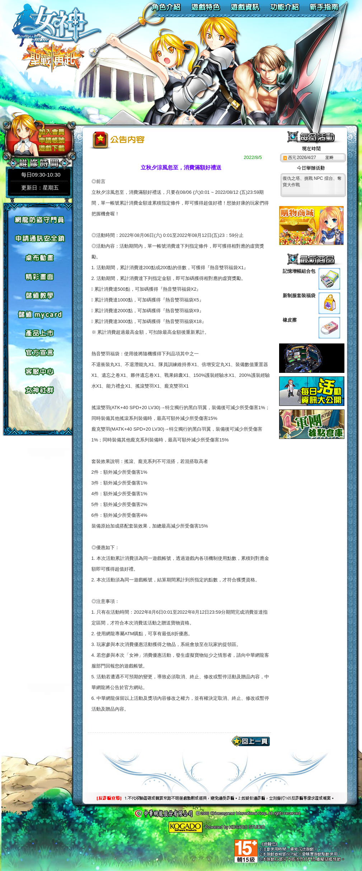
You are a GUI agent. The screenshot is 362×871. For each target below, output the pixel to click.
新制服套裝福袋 (299, 295)
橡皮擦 (290, 320)
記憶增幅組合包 (299, 271)
